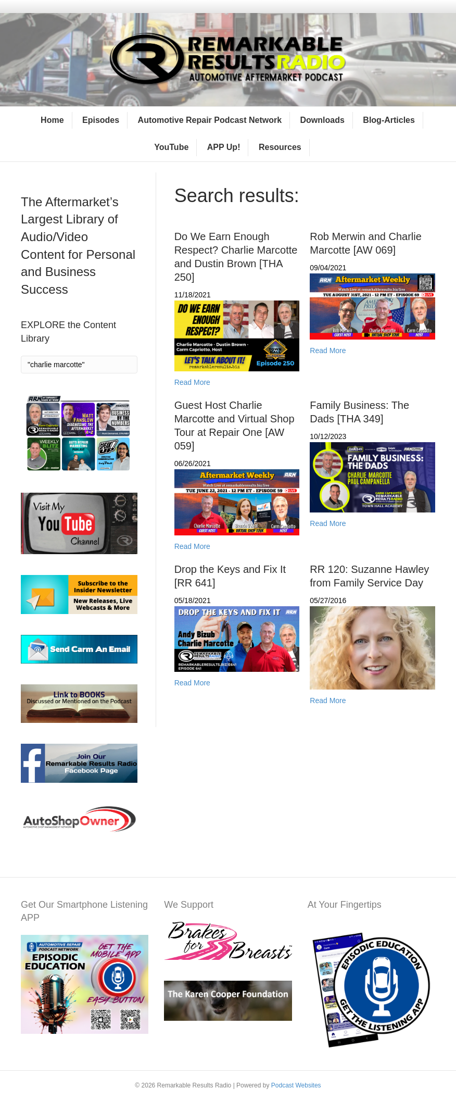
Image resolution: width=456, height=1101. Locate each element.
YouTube (171, 147)
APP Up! (223, 147)
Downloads (322, 120)
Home (52, 120)
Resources (280, 147)
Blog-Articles (389, 120)
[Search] (79, 364)
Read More (192, 382)
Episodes (100, 120)
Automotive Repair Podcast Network (210, 120)
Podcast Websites (296, 1085)
